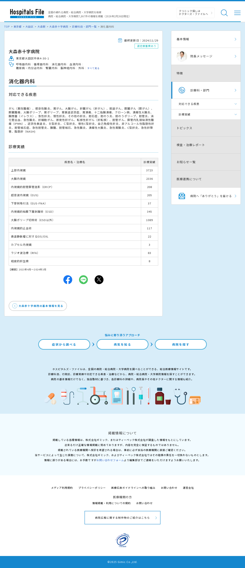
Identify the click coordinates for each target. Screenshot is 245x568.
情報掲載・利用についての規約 (111, 503)
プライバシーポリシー (92, 487)
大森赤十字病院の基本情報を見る (41, 305)
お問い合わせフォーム (110, 460)
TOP (7, 26)
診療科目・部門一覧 (84, 26)
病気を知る (122, 344)
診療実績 (185, 114)
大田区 (29, 26)
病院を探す (181, 344)
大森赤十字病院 (58, 26)
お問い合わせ (169, 487)
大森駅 (41, 26)
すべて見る (93, 68)
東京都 (18, 26)
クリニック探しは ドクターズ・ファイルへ (193, 12)
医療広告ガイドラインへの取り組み (133, 487)
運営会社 (188, 487)
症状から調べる (64, 344)
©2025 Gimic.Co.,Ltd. (122, 562)
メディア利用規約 (62, 487)
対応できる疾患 (189, 104)
